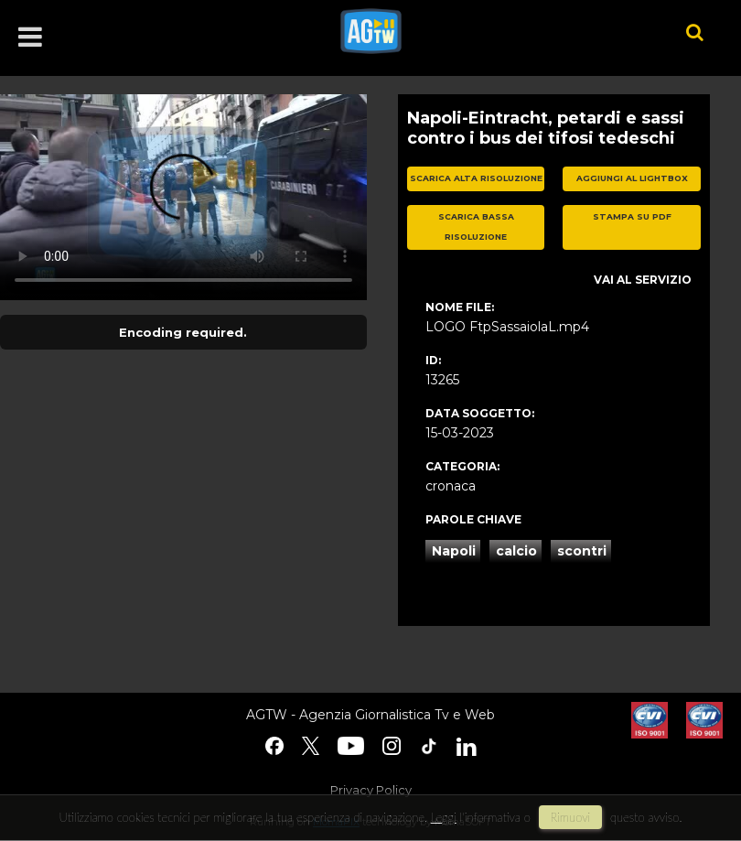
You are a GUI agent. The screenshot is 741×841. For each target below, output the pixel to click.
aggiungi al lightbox (632, 178)
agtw (486, 31)
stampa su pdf (632, 216)
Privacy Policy (371, 789)
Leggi (443, 817)
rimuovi (571, 817)
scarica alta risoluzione (476, 178)
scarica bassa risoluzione (476, 227)
